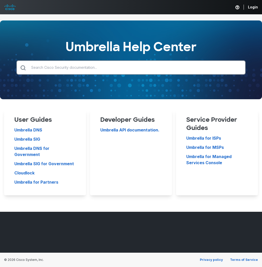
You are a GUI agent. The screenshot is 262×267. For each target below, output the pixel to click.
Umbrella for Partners (36, 182)
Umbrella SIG (27, 139)
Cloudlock (24, 172)
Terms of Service (244, 260)
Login (253, 7)
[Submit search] (23, 67)
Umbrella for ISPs (203, 138)
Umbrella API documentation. (129, 129)
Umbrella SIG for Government (44, 163)
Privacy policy (211, 260)
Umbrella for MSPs (205, 147)
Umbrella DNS (28, 129)
